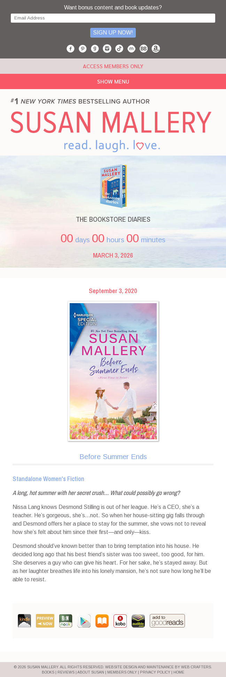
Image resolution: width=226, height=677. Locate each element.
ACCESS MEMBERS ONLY (113, 66)
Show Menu (113, 81)
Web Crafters (196, 667)
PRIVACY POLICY (155, 672)
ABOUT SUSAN (90, 672)
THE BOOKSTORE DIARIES (113, 219)
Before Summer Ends (113, 456)
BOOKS (48, 672)
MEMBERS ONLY (122, 672)
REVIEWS (66, 672)
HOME (178, 672)
